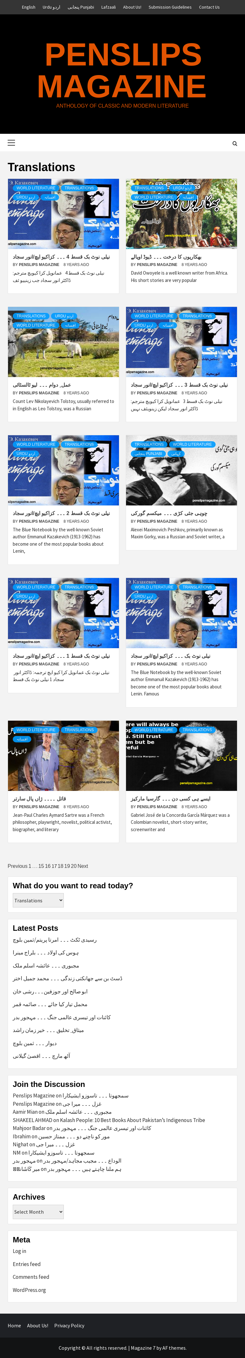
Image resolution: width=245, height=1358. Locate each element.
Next (83, 866)
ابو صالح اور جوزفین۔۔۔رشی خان (50, 991)
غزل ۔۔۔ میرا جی (82, 1103)
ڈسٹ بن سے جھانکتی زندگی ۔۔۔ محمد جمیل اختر (67, 978)
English (28, 7)
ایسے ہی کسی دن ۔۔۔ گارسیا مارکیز (170, 798)
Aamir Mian (25, 1111)
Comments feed (31, 1276)
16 (48, 866)
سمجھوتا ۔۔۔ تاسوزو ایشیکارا (96, 1095)
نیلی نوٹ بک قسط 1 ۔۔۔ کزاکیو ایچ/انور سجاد (61, 656)
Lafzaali (108, 7)
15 (41, 866)
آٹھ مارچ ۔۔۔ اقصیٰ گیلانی (41, 1055)
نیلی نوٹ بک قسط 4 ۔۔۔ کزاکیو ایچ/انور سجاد (61, 257)
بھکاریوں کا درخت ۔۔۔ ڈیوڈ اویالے (166, 257)
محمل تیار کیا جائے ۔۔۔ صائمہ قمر (50, 1004)
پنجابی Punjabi (81, 7)
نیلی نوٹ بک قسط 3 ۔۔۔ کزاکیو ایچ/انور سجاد (179, 385)
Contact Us (209, 7)
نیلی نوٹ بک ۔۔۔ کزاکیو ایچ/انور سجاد (170, 656)
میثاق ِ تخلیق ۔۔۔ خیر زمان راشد (48, 1030)
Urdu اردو (51, 7)
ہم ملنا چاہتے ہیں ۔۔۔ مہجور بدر (85, 1168)
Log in (19, 1251)
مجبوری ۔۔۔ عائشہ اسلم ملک (46, 965)
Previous (17, 866)
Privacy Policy (69, 1325)
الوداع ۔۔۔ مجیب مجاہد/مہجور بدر (82, 1160)
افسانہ (49, 197)
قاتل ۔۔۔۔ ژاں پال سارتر (39, 798)
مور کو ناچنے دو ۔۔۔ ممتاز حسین (74, 1136)
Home (14, 1325)
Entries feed (27, 1264)
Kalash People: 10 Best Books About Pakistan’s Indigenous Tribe (132, 1120)
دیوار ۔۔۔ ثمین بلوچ (35, 1043)
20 (74, 866)
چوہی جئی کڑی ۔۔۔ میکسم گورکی (169, 513)
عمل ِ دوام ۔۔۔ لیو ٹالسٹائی (42, 385)
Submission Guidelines (170, 7)
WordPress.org (29, 1290)
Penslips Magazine (122, 70)
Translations (79, 188)
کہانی (176, 453)
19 (67, 866)
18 (60, 866)
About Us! (132, 7)
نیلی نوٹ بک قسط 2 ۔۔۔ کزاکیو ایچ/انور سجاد (61, 513)
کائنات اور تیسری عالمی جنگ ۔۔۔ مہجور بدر (62, 1017)
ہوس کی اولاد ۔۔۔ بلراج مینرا (46, 952)
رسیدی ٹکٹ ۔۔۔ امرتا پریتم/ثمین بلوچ (55, 939)
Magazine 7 (143, 1348)
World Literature (36, 188)
